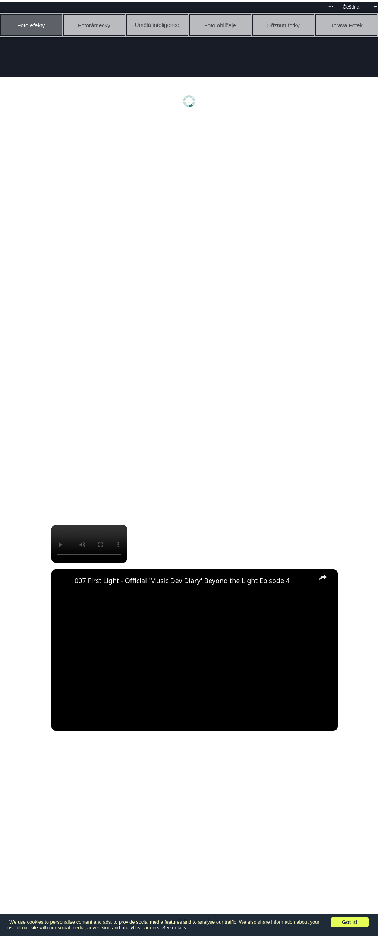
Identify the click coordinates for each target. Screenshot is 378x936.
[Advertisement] (191, 178)
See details (174, 927)
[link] (63, 581)
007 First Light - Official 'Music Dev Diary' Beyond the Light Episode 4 (182, 580)
